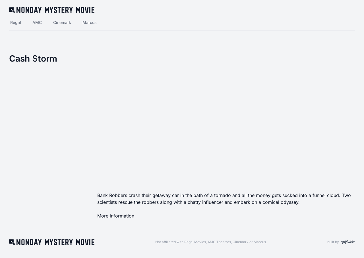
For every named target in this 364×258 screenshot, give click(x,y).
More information (115, 216)
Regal (15, 22)
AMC (37, 22)
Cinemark (62, 22)
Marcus (89, 22)
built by (341, 242)
